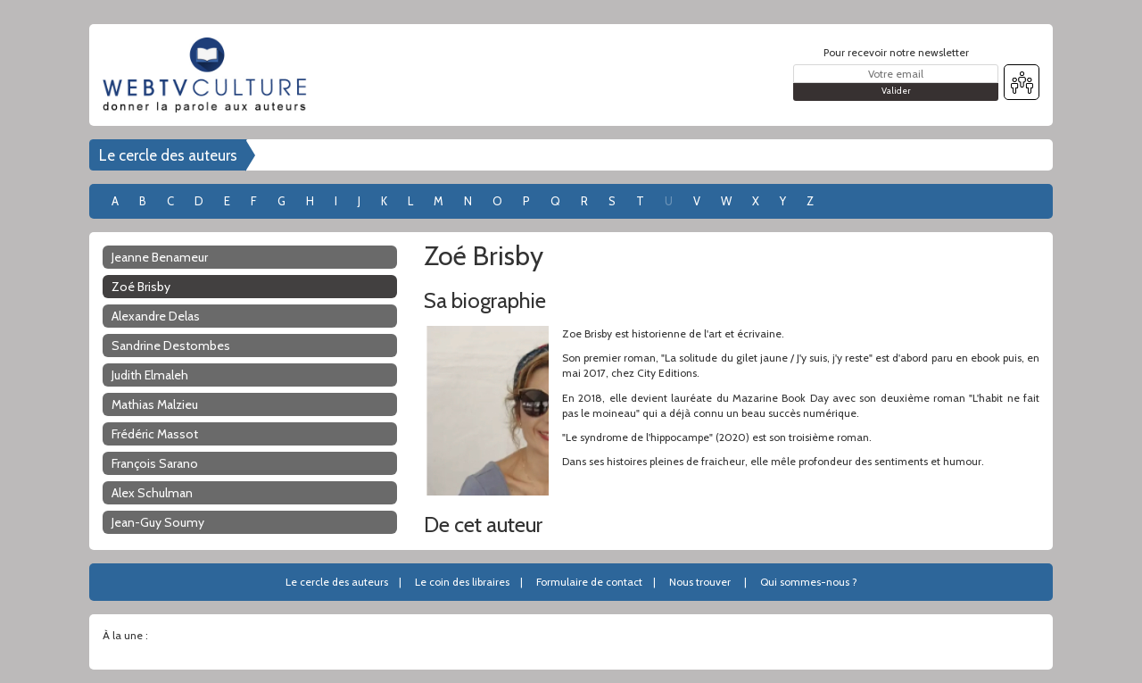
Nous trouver (700, 581)
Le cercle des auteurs (168, 155)
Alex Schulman (152, 493)
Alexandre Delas (156, 316)
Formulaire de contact (589, 581)
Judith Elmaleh (150, 375)
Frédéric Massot (155, 434)
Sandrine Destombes (171, 345)
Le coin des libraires (462, 581)
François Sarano (155, 463)
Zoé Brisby (141, 287)
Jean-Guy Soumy (158, 522)
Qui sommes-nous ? (808, 581)
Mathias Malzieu (155, 404)
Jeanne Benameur (160, 257)
